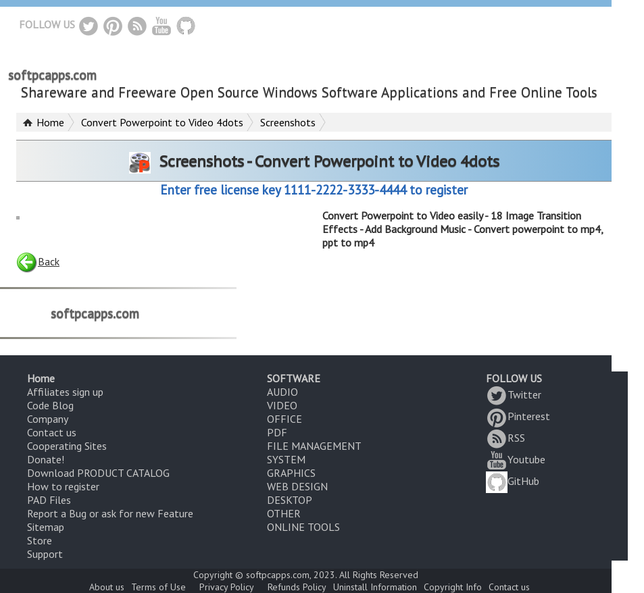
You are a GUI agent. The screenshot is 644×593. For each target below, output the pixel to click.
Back (37, 261)
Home (50, 122)
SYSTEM (286, 459)
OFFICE (284, 419)
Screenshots (288, 122)
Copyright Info (453, 587)
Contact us (51, 432)
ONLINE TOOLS (303, 527)
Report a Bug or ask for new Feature (110, 513)
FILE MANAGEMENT (314, 446)
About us (106, 587)
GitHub (512, 481)
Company (47, 419)
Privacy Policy (226, 587)
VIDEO (282, 405)
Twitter (513, 394)
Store (39, 540)
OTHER (284, 513)
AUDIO (282, 391)
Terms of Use (158, 587)
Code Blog (50, 405)
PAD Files (49, 500)
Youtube (515, 459)
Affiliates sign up (65, 391)
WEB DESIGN (297, 486)
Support (45, 554)
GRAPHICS (291, 473)
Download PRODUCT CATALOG (98, 473)
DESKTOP (289, 500)
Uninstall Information (375, 587)
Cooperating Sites (67, 446)
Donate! (45, 459)
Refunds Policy (297, 587)
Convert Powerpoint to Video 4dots (162, 122)
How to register (63, 486)
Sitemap (45, 527)
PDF (277, 432)
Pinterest (518, 416)
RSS (505, 437)
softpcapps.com (52, 75)
